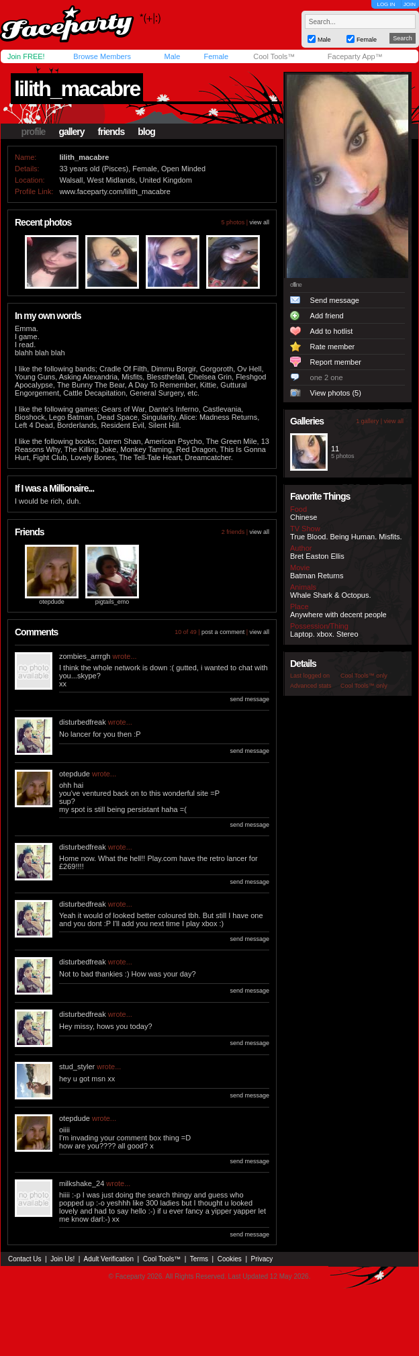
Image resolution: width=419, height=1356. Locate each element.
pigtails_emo (112, 601)
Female (215, 56)
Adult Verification (108, 1259)
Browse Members (102, 56)
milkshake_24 (81, 1183)
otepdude (51, 601)
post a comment (222, 632)
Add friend (327, 316)
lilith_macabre (77, 89)
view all (259, 222)
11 (335, 449)
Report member (335, 362)
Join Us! (62, 1259)
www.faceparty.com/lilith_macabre (114, 191)
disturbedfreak (82, 722)
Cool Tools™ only (363, 675)
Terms (199, 1259)
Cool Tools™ (274, 56)
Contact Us (24, 1259)
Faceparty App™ (355, 56)
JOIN (410, 4)
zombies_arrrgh (84, 656)
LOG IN (386, 4)
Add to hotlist (331, 331)
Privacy (262, 1259)
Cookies (230, 1259)
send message (249, 699)
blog (146, 131)
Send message (334, 300)
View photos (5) (335, 393)
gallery (71, 131)
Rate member (332, 347)
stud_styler (77, 1067)
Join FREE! (26, 56)
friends (111, 131)
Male (172, 56)
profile (33, 131)
